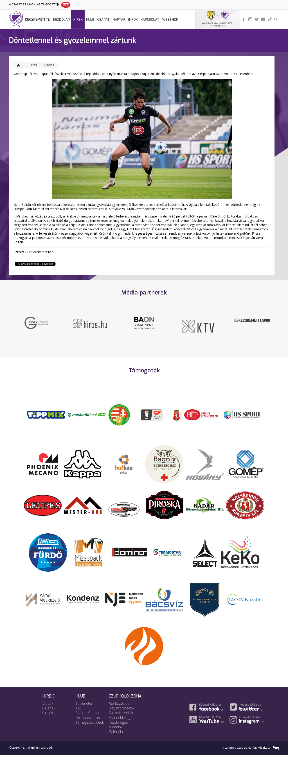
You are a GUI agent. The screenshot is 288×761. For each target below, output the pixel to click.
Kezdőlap (61, 19)
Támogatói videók (90, 728)
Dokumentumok (89, 723)
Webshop (170, 19)
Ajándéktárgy (119, 723)
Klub (90, 19)
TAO (79, 713)
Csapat (103, 19)
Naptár (118, 19)
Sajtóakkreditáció (123, 718)
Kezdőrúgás (118, 728)
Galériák (48, 713)
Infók (133, 19)
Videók (47, 709)
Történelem (85, 709)
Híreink (49, 65)
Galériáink (117, 737)
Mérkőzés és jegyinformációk (122, 711)
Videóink (116, 732)
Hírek (78, 19)
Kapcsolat (150, 19)
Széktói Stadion (88, 718)
